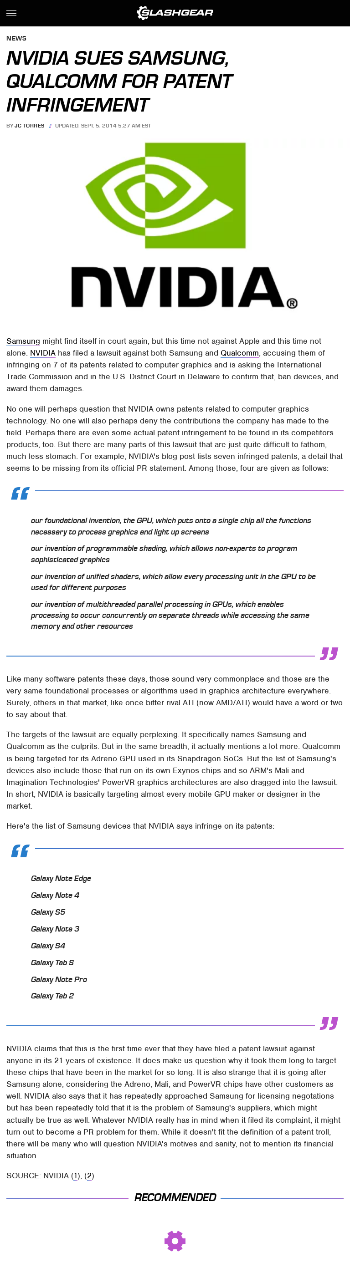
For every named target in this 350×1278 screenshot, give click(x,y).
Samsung (23, 341)
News (16, 39)
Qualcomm (240, 353)
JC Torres (30, 125)
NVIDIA (43, 353)
